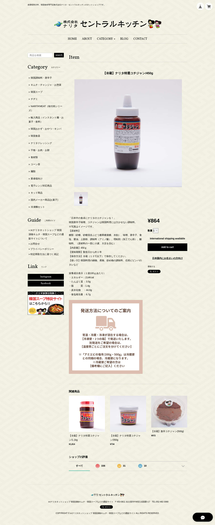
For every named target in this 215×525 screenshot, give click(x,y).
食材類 (34, 157)
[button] (106, 39)
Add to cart (167, 247)
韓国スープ (36, 92)
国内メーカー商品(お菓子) (44, 199)
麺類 (33, 171)
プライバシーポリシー (42, 249)
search (58, 55)
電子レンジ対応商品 (41, 185)
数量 (150, 230)
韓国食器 (35, 135)
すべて (79, 465)
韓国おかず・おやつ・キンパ (46, 128)
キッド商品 (36, 192)
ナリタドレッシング (41, 143)
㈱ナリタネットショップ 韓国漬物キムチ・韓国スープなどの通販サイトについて (46, 234)
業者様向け (36, 178)
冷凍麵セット (38, 207)
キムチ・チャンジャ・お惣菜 (46, 84)
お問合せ (35, 243)
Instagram (45, 276)
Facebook (46, 283)
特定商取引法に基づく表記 (44, 254)
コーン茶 (35, 164)
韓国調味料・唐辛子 (41, 77)
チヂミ (34, 99)
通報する (151, 266)
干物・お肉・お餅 (40, 150)
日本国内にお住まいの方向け (167, 258)
